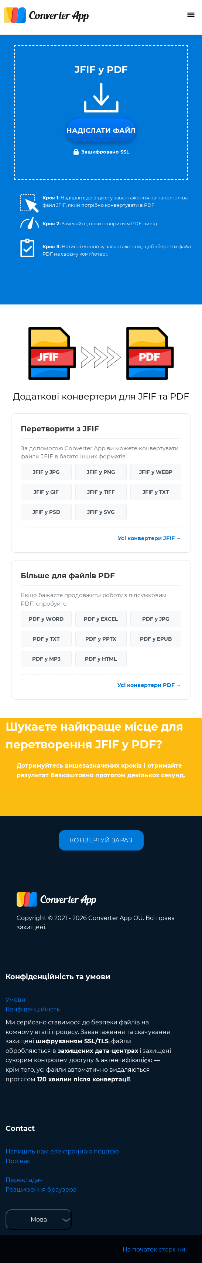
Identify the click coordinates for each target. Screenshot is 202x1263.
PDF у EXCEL (101, 619)
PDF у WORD (46, 619)
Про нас (18, 1161)
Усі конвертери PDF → (149, 685)
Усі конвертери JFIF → (149, 538)
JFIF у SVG (100, 512)
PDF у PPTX (100, 639)
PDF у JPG (155, 619)
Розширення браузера (41, 1189)
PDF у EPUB (156, 639)
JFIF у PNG (101, 472)
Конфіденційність (33, 1009)
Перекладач (24, 1179)
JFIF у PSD (46, 512)
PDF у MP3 (46, 659)
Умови (15, 999)
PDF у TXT (46, 639)
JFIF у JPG (46, 472)
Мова (39, 1219)
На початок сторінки (154, 1249)
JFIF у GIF (46, 492)
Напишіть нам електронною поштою (62, 1151)
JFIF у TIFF (101, 492)
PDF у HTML (101, 659)
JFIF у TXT (156, 492)
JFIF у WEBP (155, 472)
